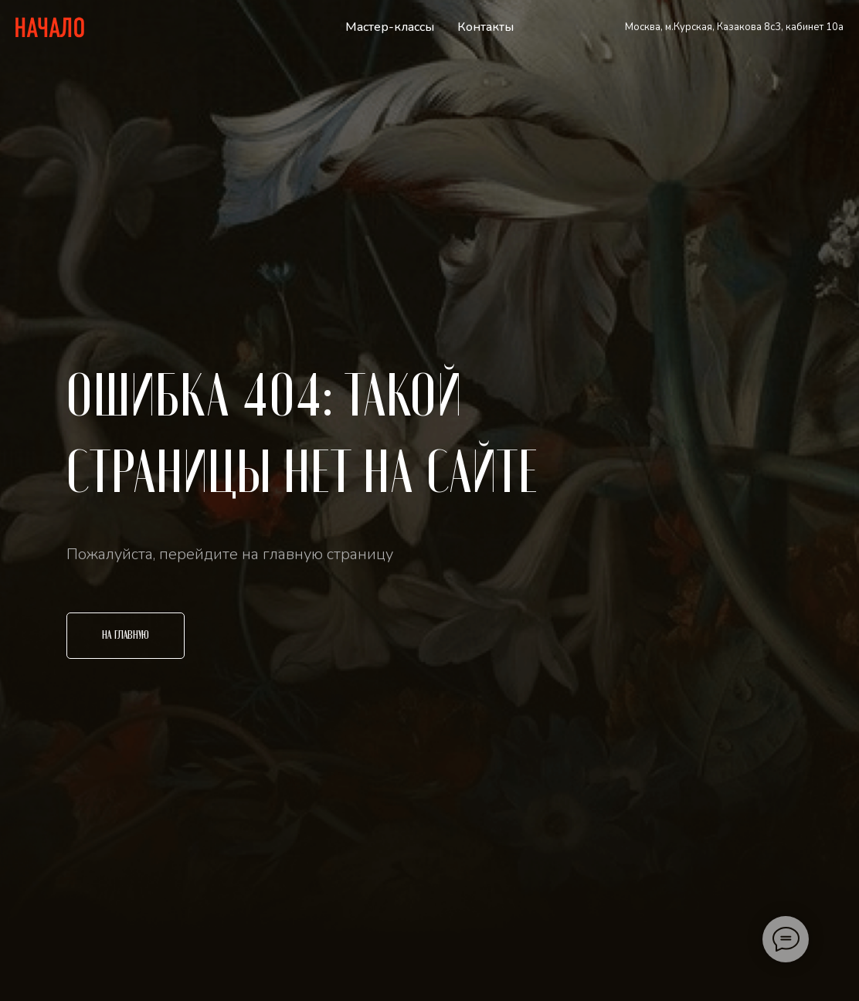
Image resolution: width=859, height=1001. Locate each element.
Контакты (485, 27)
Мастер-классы (389, 27)
